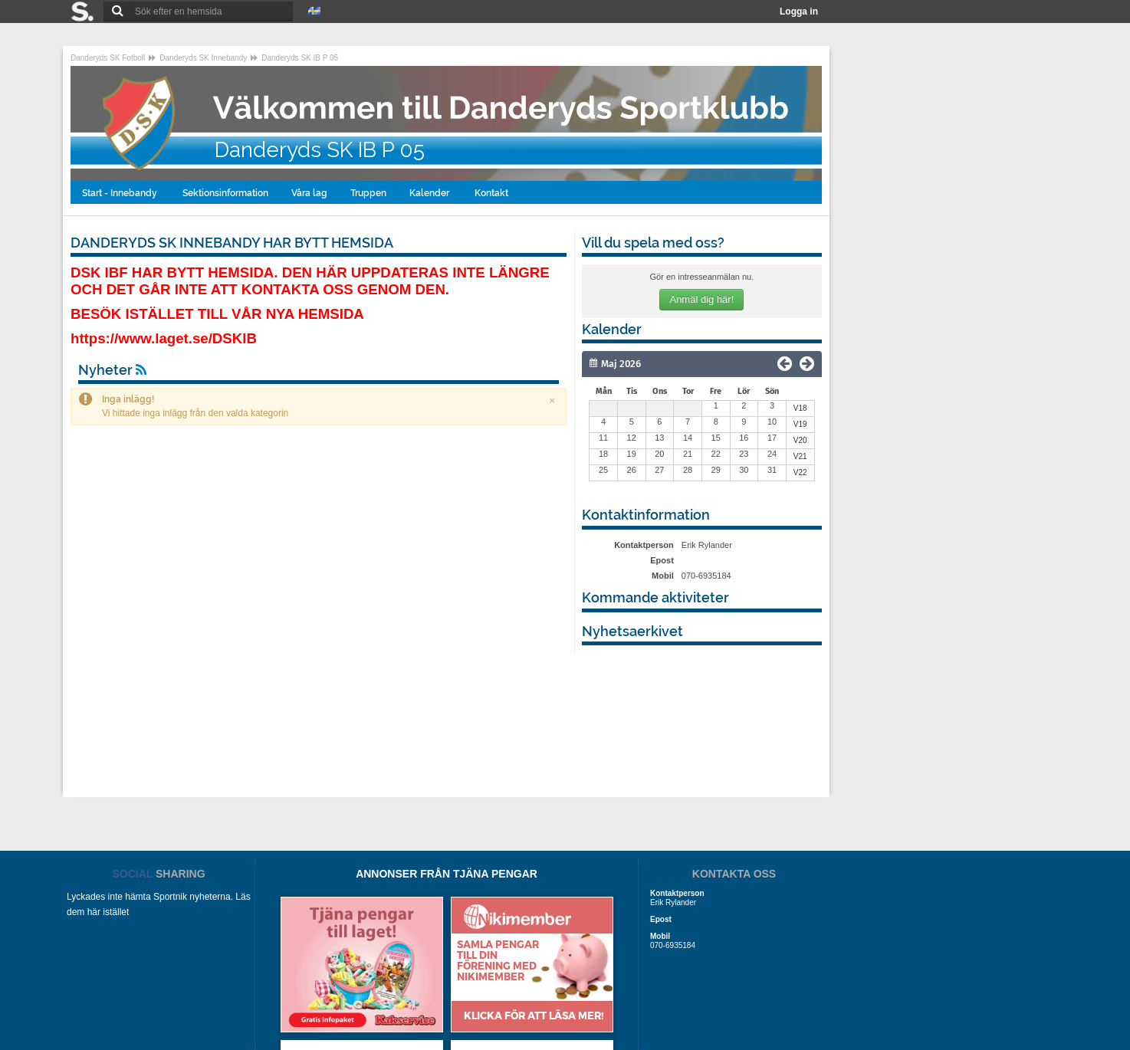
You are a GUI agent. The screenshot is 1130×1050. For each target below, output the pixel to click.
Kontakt (493, 193)
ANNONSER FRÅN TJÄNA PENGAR (446, 874)
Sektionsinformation (225, 193)
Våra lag (309, 193)
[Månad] (658, 364)
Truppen (368, 193)
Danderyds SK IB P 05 (299, 58)
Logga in (799, 11)
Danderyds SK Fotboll (108, 58)
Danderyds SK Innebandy (203, 58)
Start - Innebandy (120, 193)
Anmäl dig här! (701, 299)
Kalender (430, 193)
